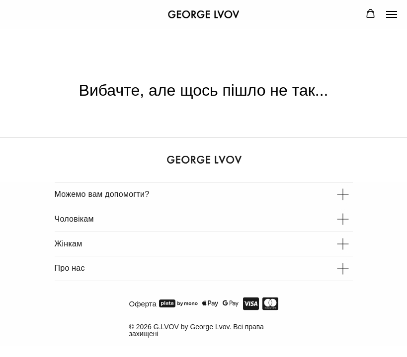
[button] (370, 13)
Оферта (143, 303)
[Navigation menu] (391, 14)
